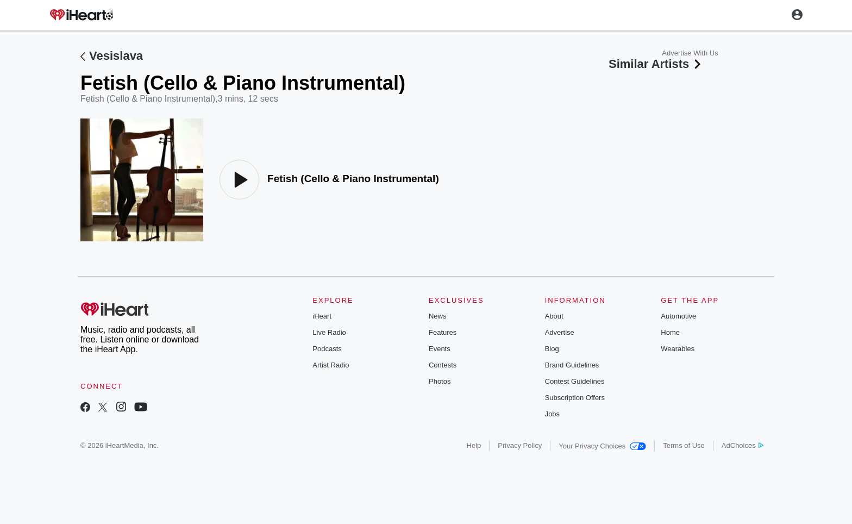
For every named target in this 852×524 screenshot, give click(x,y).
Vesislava (116, 56)
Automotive (678, 316)
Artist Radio (330, 365)
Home (670, 332)
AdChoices (742, 445)
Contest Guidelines (575, 381)
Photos (439, 381)
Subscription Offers (575, 398)
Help (474, 445)
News (438, 316)
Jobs (552, 414)
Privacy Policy (520, 445)
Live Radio (329, 332)
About (554, 316)
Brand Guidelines (572, 365)
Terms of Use (684, 445)
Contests (442, 365)
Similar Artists (656, 64)
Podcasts (326, 349)
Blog (552, 349)
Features (442, 332)
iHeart (321, 316)
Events (439, 349)
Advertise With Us (690, 53)
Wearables (677, 349)
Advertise (559, 332)
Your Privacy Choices (602, 446)
